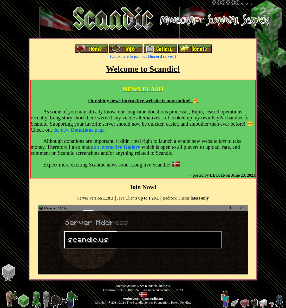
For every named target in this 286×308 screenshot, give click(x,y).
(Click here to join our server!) (143, 56)
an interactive (117, 147)
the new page (79, 130)
